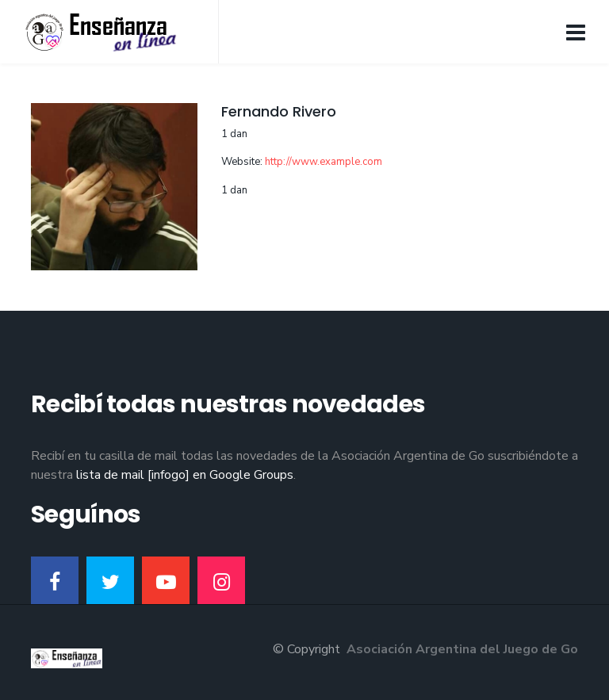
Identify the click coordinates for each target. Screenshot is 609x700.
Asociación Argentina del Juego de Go (462, 649)
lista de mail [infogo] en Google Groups (184, 475)
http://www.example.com (323, 162)
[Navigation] (575, 31)
